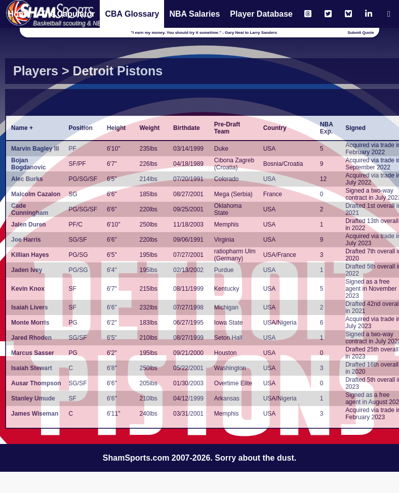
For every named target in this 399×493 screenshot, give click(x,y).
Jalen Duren (28, 224)
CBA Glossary (132, 14)
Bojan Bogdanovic (28, 164)
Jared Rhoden (31, 337)
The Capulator (68, 14)
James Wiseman (34, 413)
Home (19, 14)
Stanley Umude (33, 398)
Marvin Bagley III (35, 148)
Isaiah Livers (29, 307)
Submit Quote (360, 32)
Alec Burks (27, 179)
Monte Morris (30, 322)
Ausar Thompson (36, 383)
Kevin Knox (28, 288)
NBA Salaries (194, 14)
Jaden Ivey (26, 270)
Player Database (261, 14)
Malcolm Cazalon (35, 194)
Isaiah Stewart (31, 368)
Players (35, 71)
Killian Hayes (30, 254)
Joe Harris (26, 239)
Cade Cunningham (29, 209)
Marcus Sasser (32, 352)
